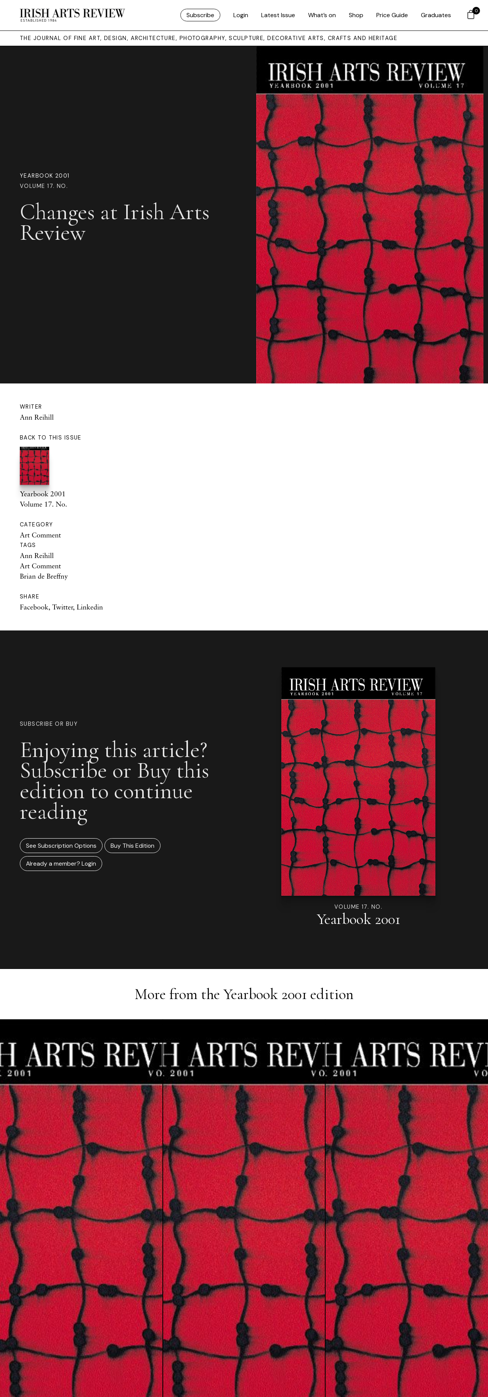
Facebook (34, 607)
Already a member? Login (61, 864)
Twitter (62, 607)
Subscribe (200, 15)
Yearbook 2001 (45, 175)
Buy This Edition (132, 846)
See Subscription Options (61, 846)
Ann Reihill (37, 417)
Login (240, 15)
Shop (356, 15)
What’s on (322, 15)
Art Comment (40, 535)
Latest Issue (278, 15)
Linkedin (90, 607)
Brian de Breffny (44, 576)
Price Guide (392, 15)
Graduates (436, 15)
